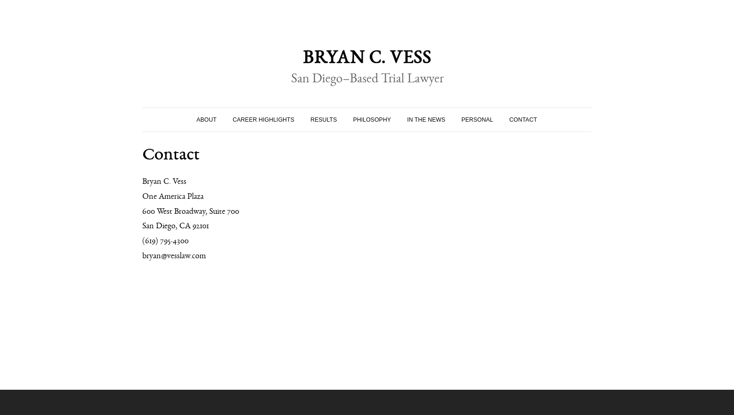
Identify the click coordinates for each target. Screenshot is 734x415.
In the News (426, 119)
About (207, 119)
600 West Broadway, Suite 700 (190, 213)
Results (323, 119)
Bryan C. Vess (367, 61)
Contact (523, 119)
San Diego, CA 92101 (175, 227)
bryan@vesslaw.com (174, 257)
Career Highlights (263, 119)
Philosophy (372, 119)
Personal (477, 119)
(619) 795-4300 (165, 242)
